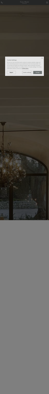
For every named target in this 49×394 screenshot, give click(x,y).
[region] (24, 66)
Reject (11, 72)
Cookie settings (27, 72)
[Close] (42, 58)
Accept (37, 72)
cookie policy (25, 68)
